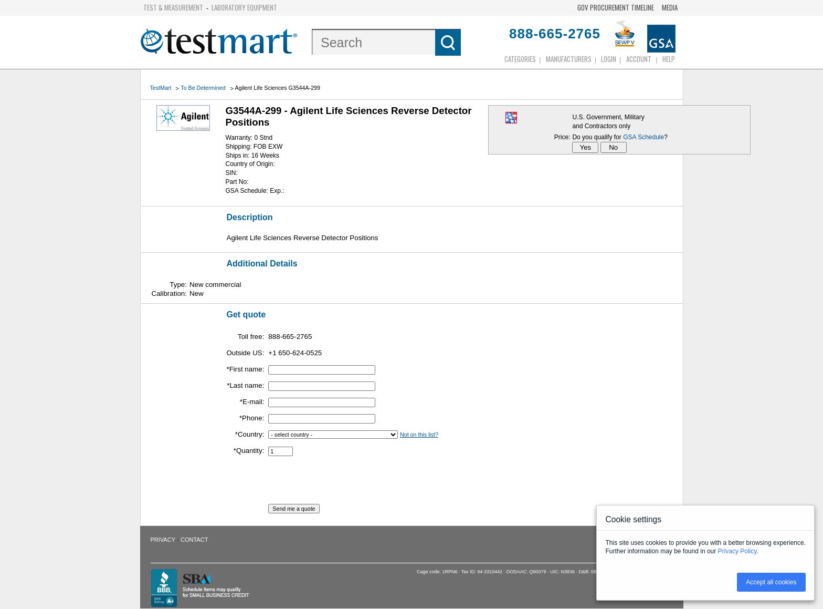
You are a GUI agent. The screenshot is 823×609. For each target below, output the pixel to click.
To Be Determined (203, 88)
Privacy (163, 539)
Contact (194, 539)
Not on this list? (419, 434)
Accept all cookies (771, 582)
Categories (520, 59)
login (608, 59)
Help (668, 59)
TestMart (161, 88)
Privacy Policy (737, 551)
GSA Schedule (643, 137)
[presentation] (348, 483)
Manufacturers (569, 59)
